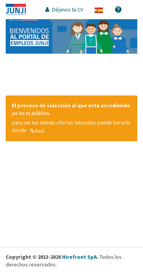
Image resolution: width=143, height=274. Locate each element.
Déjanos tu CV (64, 9)
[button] (99, 9)
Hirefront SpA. (80, 256)
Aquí (37, 131)
